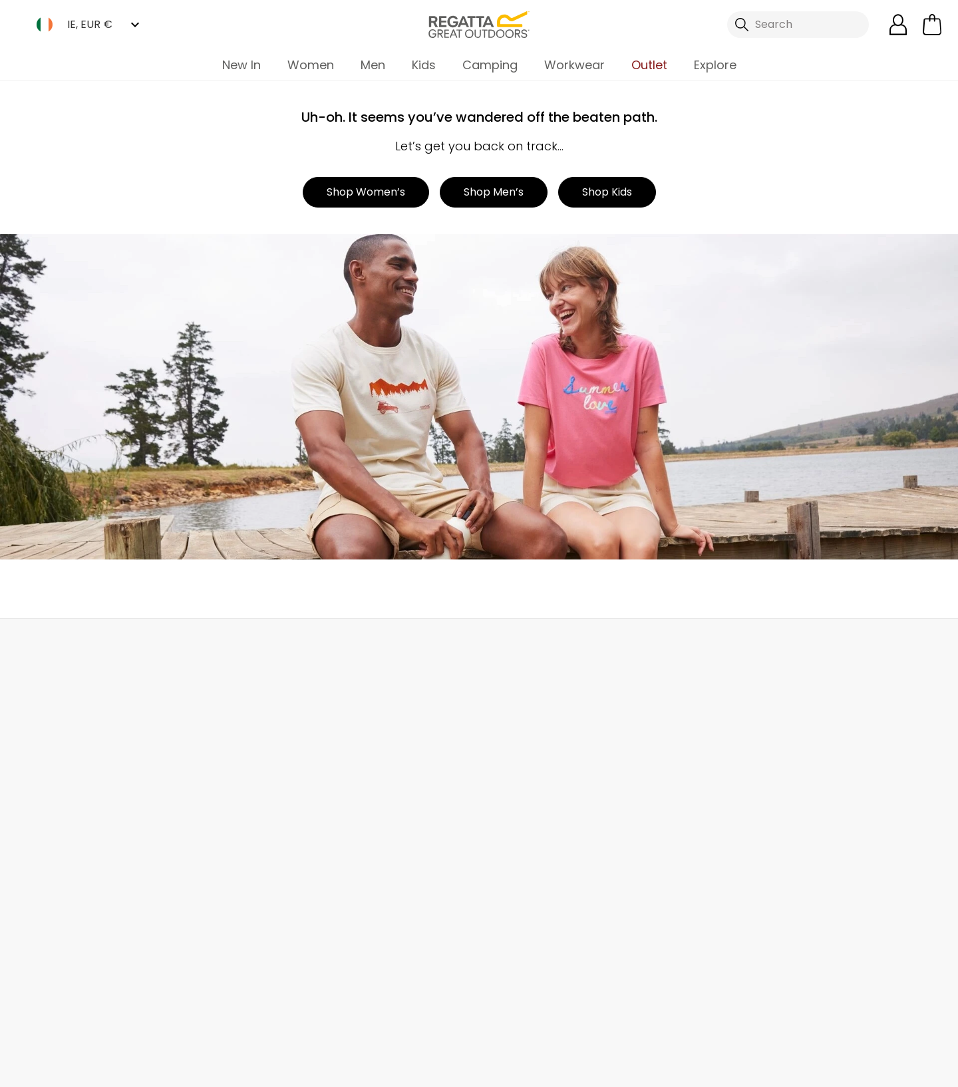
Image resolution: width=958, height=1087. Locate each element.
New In (241, 65)
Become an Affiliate (529, 938)
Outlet (649, 65)
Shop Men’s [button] (494, 192)
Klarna (495, 874)
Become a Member (528, 746)
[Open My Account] (898, 24)
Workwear (574, 65)
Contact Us (210, 746)
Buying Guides (516, 895)
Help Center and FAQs (237, 768)
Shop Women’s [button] (366, 192)
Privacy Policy (788, 1068)
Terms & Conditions (667, 1068)
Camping (490, 65)
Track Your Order (75, 789)
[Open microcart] (932, 24)
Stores (346, 768)
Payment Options (524, 853)
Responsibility (365, 874)
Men (373, 65)
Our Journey (362, 746)
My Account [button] (240, 647)
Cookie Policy (891, 1068)
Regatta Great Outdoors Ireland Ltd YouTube (498, 1009)
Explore (715, 65)
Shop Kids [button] (607, 192)
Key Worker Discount (531, 832)
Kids (424, 65)
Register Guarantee (529, 768)
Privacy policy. (800, 787)
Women (310, 65)
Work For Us (359, 789)
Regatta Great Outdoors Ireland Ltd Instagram (444, 1009)
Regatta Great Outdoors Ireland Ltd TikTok (416, 1009)
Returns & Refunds (79, 768)
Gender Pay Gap (373, 853)
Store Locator (508, 647)
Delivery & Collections (87, 746)
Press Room (360, 832)
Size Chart (505, 789)
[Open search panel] (798, 24)
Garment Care (516, 917)
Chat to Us (771, 647)
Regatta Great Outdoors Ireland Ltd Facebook (389, 1009)
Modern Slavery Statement (370, 925)
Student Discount (524, 810)
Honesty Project (370, 895)
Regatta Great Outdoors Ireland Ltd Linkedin (471, 1009)
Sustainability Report (383, 810)
